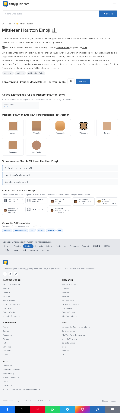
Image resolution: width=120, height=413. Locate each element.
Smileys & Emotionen (12, 304)
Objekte (6, 292)
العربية (16, 250)
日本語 (107, 246)
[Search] (108, 14)
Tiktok (5, 355)
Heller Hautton (36, 209)
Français (39, 246)
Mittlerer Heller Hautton (36, 200)
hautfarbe (8, 73)
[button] (20, 105)
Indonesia (34, 250)
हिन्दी (24, 250)
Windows (7, 339)
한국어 (7, 250)
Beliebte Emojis (68, 343)
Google (6, 331)
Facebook (7, 335)
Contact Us (7, 385)
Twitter (5, 343)
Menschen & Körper (11, 284)
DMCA (5, 381)
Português (74, 246)
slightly (51, 230)
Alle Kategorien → (69, 316)
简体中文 (96, 246)
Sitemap (105, 401)
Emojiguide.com (8, 24)
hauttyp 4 (20, 73)
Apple (5, 327)
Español (17, 246)
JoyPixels (7, 351)
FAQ (63, 355)
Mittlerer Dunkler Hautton (13, 200)
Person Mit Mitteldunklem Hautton (82, 201)
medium (7, 230)
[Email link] (112, 409)
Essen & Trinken (10, 312)
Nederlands (61, 246)
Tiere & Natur (8, 308)
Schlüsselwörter (68, 331)
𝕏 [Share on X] (22, 409)
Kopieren (83, 81)
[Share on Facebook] (7, 409)
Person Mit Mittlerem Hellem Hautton (106, 201)
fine (59, 230)
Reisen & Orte (9, 300)
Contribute (7, 366)
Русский (85, 246)
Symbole (6, 296)
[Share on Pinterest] (37, 409)
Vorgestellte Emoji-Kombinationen (76, 327)
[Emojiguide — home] (16, 4)
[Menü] (114, 4)
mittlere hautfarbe (36, 73)
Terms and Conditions (12, 369)
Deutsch (28, 246)
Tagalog (45, 250)
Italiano (49, 246)
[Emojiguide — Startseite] (5, 263)
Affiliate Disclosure (11, 377)
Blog (64, 347)
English (7, 246)
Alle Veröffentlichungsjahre (73, 335)
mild (32, 230)
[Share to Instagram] (82, 409)
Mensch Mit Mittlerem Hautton (11, 211)
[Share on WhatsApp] (52, 409)
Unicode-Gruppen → (11, 316)
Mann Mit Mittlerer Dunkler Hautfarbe (59, 211)
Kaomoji (65, 351)
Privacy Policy (8, 373)
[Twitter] (10, 274)
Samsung (7, 347)
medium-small (20, 230)
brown (40, 230)
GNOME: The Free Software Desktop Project (22, 389)
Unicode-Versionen (70, 339)
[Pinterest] (16, 274)
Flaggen (6, 288)
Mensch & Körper (69, 284)
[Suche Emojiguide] (51, 14)
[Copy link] (97, 409)
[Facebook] (5, 274)
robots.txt (113, 401)
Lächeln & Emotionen (71, 304)
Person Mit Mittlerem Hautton (57, 201)
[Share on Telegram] (67, 409)
